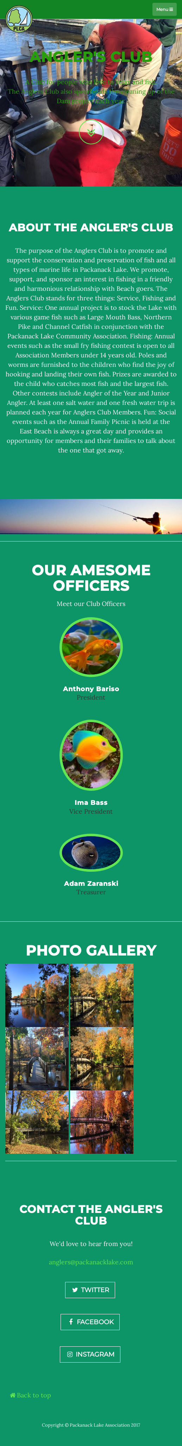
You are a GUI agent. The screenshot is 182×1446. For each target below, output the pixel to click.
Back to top (30, 1395)
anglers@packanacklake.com (91, 1262)
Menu (164, 9)
